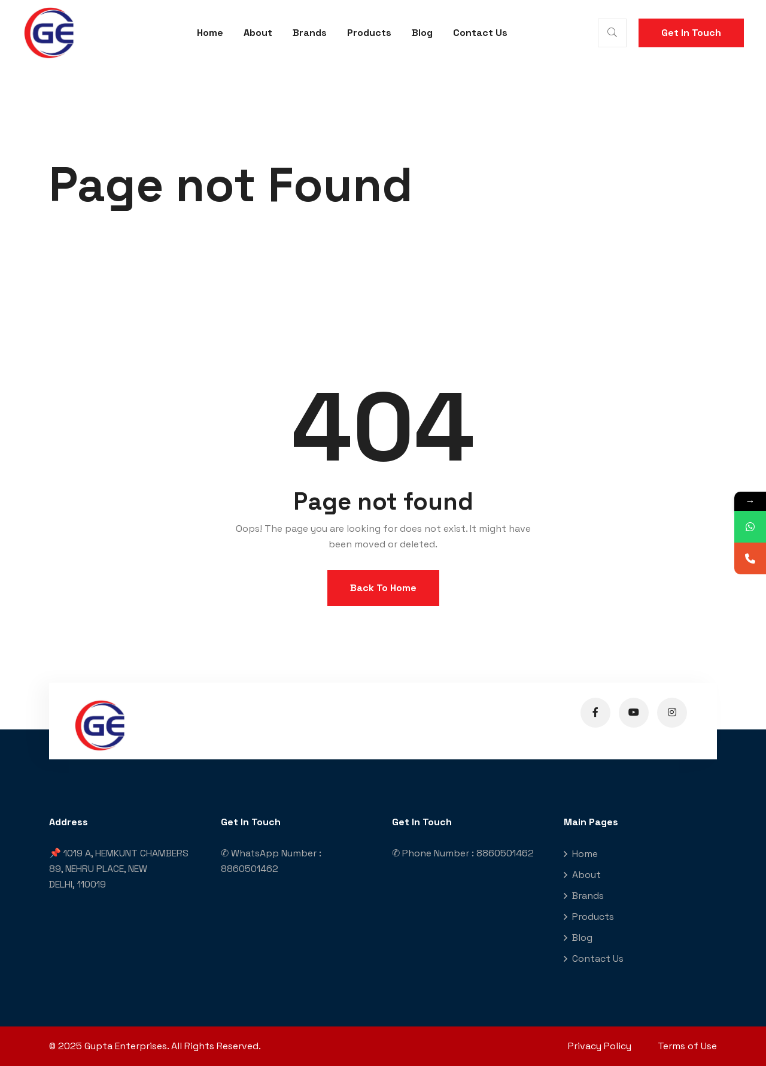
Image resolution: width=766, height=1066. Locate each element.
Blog (422, 32)
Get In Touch (691, 32)
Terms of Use (687, 1046)
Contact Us (480, 32)
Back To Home (383, 588)
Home (210, 32)
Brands (310, 32)
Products (369, 32)
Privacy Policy (599, 1046)
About (258, 32)
